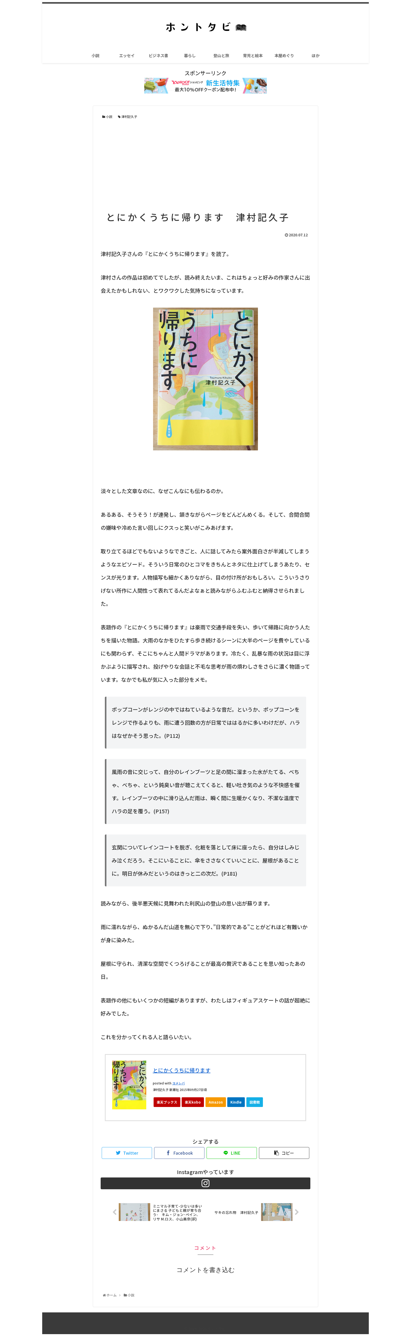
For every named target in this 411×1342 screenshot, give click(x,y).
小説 (107, 116)
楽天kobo (193, 1102)
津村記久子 (127, 116)
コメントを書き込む (205, 1277)
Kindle (236, 1102)
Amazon (216, 1102)
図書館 (255, 1102)
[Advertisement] (205, 164)
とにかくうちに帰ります (181, 1070)
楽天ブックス (167, 1102)
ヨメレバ (178, 1083)
